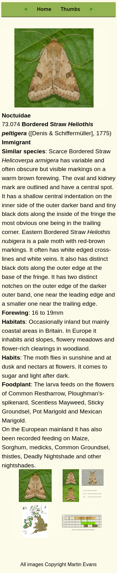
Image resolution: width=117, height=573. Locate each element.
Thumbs (70, 9)
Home (44, 9)
